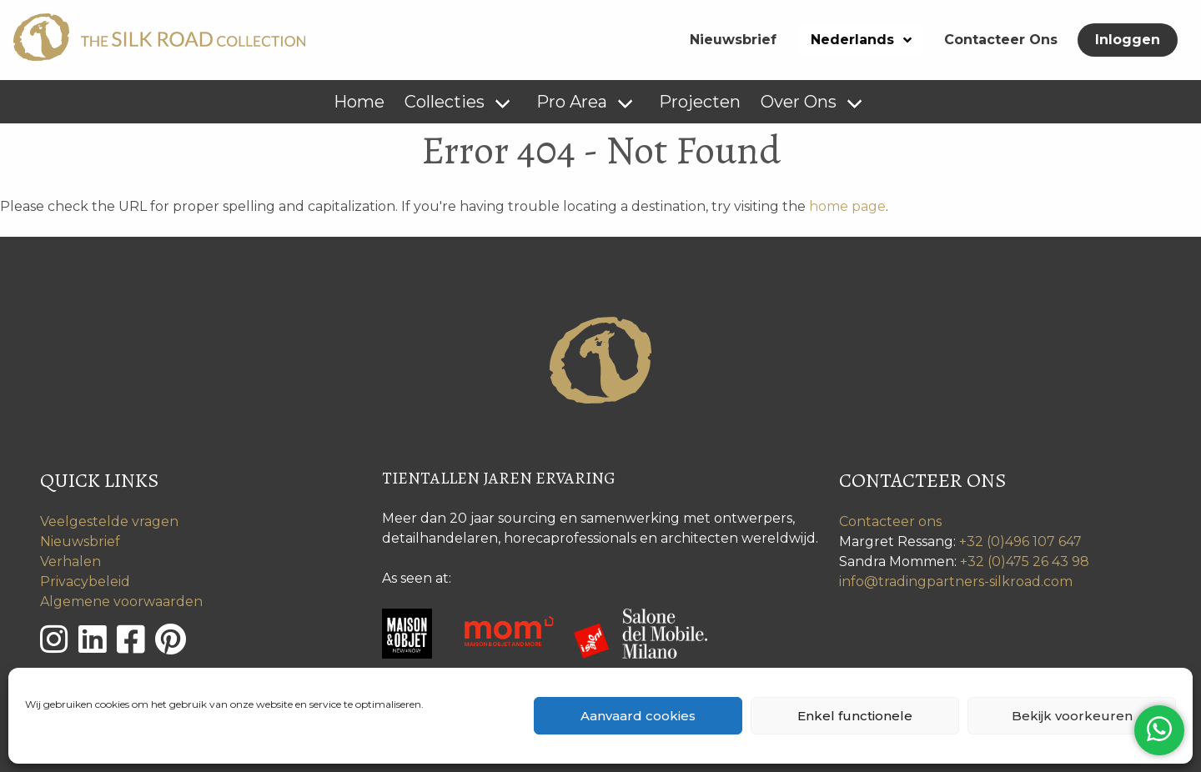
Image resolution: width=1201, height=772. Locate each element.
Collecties (445, 102)
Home (359, 102)
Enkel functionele (854, 716)
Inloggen (1127, 40)
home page (847, 206)
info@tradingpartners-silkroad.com (956, 581)
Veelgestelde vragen (109, 521)
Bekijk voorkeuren (1072, 716)
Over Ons (799, 102)
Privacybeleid (85, 581)
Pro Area (571, 102)
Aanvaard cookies (638, 716)
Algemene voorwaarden (121, 601)
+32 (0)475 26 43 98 (1024, 561)
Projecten (700, 102)
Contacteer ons (890, 521)
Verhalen (70, 561)
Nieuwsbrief (733, 40)
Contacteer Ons (1001, 40)
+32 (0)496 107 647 (1020, 541)
